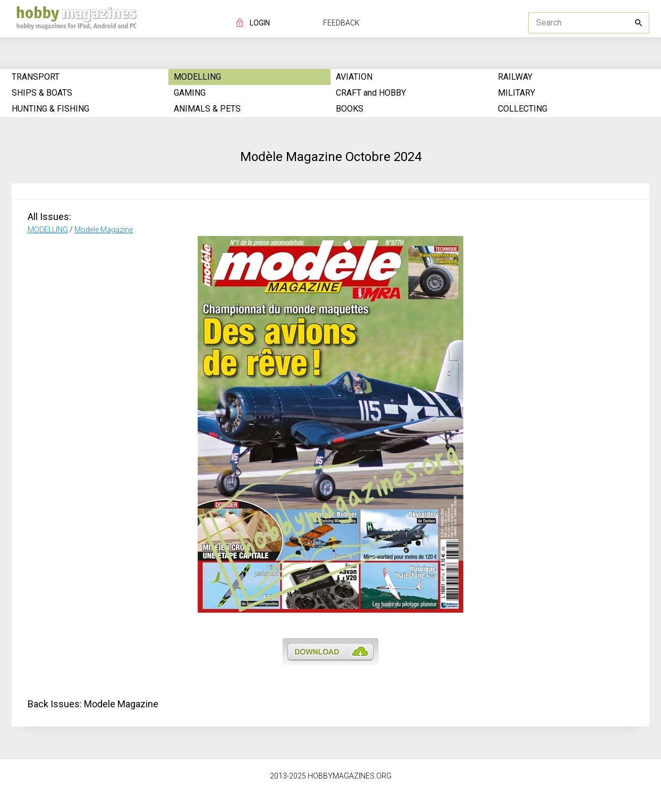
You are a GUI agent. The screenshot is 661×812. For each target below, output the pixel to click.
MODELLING (48, 229)
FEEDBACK (341, 23)
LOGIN (260, 23)
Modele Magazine (103, 229)
